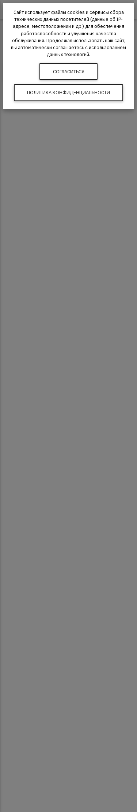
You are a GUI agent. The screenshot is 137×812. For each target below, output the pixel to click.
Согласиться (68, 72)
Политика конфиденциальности (68, 92)
